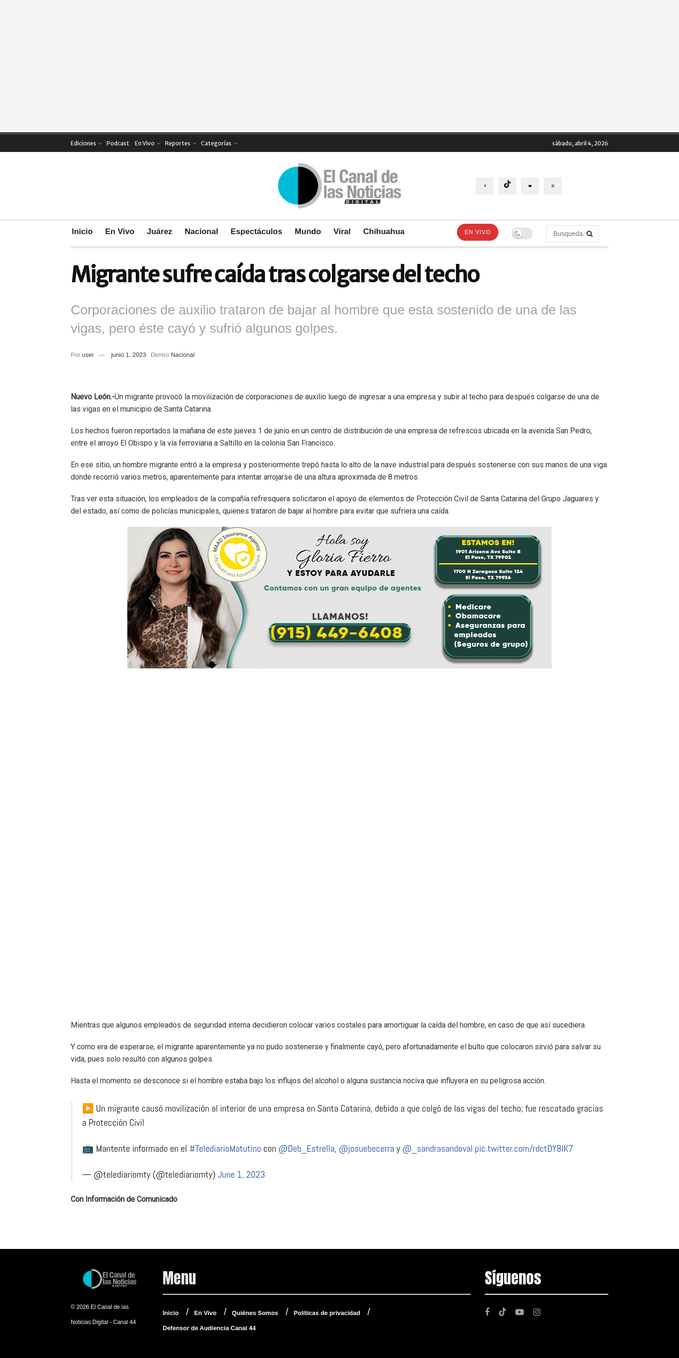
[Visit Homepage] (339, 185)
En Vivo (145, 143)
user (88, 354)
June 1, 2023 (241, 1174)
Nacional (201, 231)
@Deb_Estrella (306, 1148)
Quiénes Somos (255, 1312)
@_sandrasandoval (437, 1148)
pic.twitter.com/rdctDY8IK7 (524, 1148)
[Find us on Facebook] (485, 185)
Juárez (160, 231)
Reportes (177, 143)
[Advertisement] (339, 66)
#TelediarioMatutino (225, 1148)
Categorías (216, 143)
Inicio (82, 231)
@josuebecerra (366, 1148)
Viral (342, 231)
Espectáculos (256, 231)
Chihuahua (384, 231)
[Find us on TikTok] (507, 185)
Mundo (308, 231)
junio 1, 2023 (128, 354)
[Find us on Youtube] (530, 185)
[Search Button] (590, 233)
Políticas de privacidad (327, 1312)
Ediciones (83, 143)
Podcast (118, 143)
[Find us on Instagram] (553, 185)
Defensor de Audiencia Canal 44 (209, 1328)
